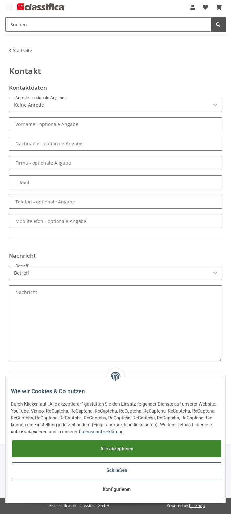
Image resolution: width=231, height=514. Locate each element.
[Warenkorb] (219, 7)
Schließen (116, 470)
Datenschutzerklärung (101, 431)
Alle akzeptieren (116, 448)
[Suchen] (108, 24)
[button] (192, 7)
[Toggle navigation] (8, 4)
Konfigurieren (117, 489)
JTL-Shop (197, 505)
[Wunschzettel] (205, 7)
